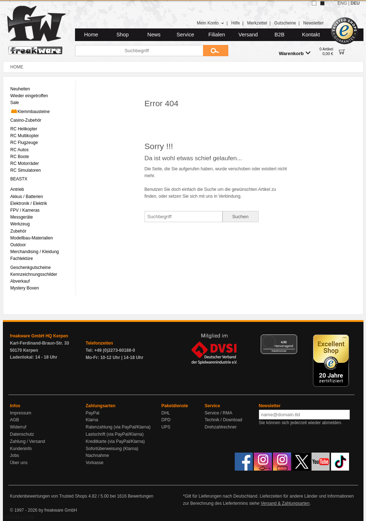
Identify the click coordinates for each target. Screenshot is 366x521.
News (154, 34)
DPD (166, 419)
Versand (248, 34)
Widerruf (18, 427)
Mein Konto (210, 23)
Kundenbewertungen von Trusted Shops (48, 496)
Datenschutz (22, 434)
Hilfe (235, 23)
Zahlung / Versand (27, 441)
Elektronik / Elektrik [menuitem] (28, 203)
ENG (342, 3)
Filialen (216, 34)
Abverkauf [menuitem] (20, 281)
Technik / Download (223, 419)
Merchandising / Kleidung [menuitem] (34, 251)
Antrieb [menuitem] (17, 189)
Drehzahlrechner (221, 427)
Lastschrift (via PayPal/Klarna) (115, 434)
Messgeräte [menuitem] (21, 217)
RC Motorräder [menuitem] (24, 163)
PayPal (93, 413)
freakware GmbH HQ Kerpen (39, 335)
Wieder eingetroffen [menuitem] (29, 95)
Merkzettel (257, 23)
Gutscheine (285, 23)
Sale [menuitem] (14, 102)
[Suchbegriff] (139, 50)
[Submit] (215, 50)
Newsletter (313, 23)
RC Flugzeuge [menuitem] (24, 142)
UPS (166, 427)
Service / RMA (219, 413)
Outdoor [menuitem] (18, 244)
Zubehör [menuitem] (18, 231)
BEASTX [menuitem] (18, 178)
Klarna (92, 419)
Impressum (20, 413)
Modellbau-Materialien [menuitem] (31, 238)
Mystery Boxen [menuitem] (24, 288)
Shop (122, 34)
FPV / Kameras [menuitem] (25, 210)
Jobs (14, 455)
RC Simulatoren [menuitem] (25, 170)
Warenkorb (294, 53)
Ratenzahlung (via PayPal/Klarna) (118, 427)
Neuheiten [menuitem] (20, 88)
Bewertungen (140, 496)
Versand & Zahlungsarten (285, 503)
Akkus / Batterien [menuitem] (26, 196)
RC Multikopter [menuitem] (24, 135)
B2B (279, 34)
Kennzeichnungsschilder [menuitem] (33, 274)
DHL (166, 413)
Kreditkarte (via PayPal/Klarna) (115, 441)
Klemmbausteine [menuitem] (30, 111)
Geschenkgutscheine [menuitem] (30, 267)
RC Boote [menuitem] (19, 156)
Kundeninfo (21, 448)
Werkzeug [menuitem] (20, 223)
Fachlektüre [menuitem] (21, 258)
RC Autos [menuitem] (19, 149)
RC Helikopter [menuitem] (24, 128)
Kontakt (311, 34)
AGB (14, 419)
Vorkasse (94, 462)
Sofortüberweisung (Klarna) (112, 448)
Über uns (19, 462)
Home (91, 34)
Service (185, 34)
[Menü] (292, 338)
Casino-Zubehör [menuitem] (25, 120)
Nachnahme (97, 455)
